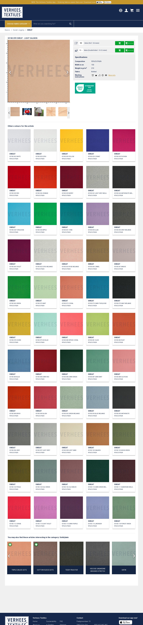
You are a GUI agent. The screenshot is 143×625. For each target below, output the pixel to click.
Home (35, 621)
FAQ (61, 621)
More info (112, 75)
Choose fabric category (18, 24)
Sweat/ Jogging (18, 30)
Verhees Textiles (12, 12)
